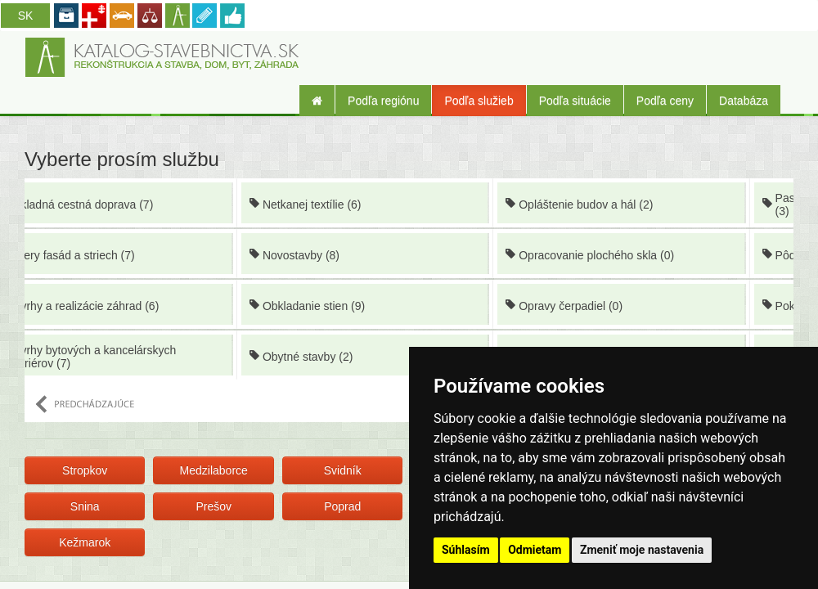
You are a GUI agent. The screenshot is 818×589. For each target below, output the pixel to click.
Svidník (343, 470)
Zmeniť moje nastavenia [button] (641, 549)
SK (26, 15)
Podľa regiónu (383, 100)
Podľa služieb (478, 100)
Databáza (743, 100)
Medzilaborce (214, 470)
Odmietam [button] (534, 549)
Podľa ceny (665, 100)
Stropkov (84, 470)
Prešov (213, 506)
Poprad (342, 506)
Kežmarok (84, 542)
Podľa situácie (575, 100)
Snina (85, 506)
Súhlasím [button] (466, 549)
